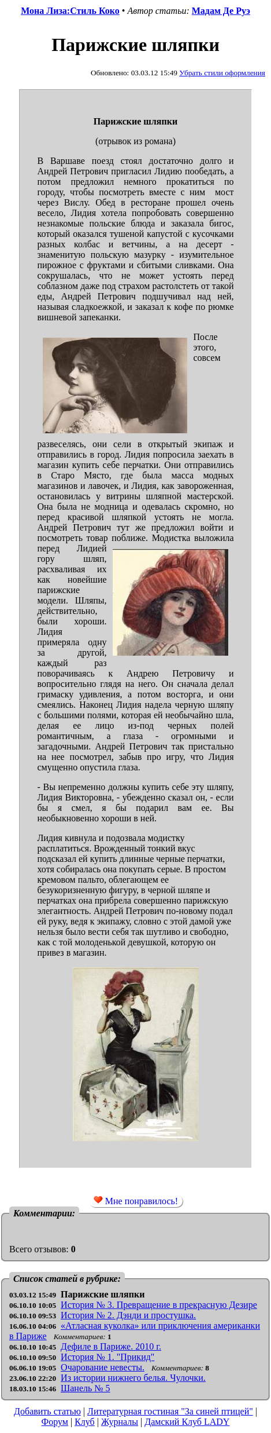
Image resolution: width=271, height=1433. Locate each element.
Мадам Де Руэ (221, 11)
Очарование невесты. (102, 1367)
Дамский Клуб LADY (186, 1422)
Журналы (119, 1422)
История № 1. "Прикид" (107, 1357)
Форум (55, 1422)
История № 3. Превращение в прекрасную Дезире (159, 1305)
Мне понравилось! (136, 1200)
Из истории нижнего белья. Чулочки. (133, 1378)
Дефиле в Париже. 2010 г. (111, 1346)
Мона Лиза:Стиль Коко (70, 11)
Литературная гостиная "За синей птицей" (170, 1411)
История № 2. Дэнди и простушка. (128, 1315)
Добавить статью (47, 1411)
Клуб (85, 1422)
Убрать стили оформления (222, 72)
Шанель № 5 (85, 1388)
